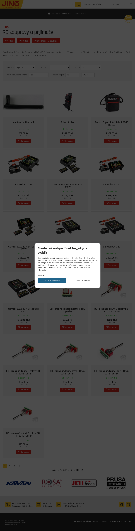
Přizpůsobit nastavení (83, 281)
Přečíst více (41, 276)
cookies (72, 258)
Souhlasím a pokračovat (52, 281)
